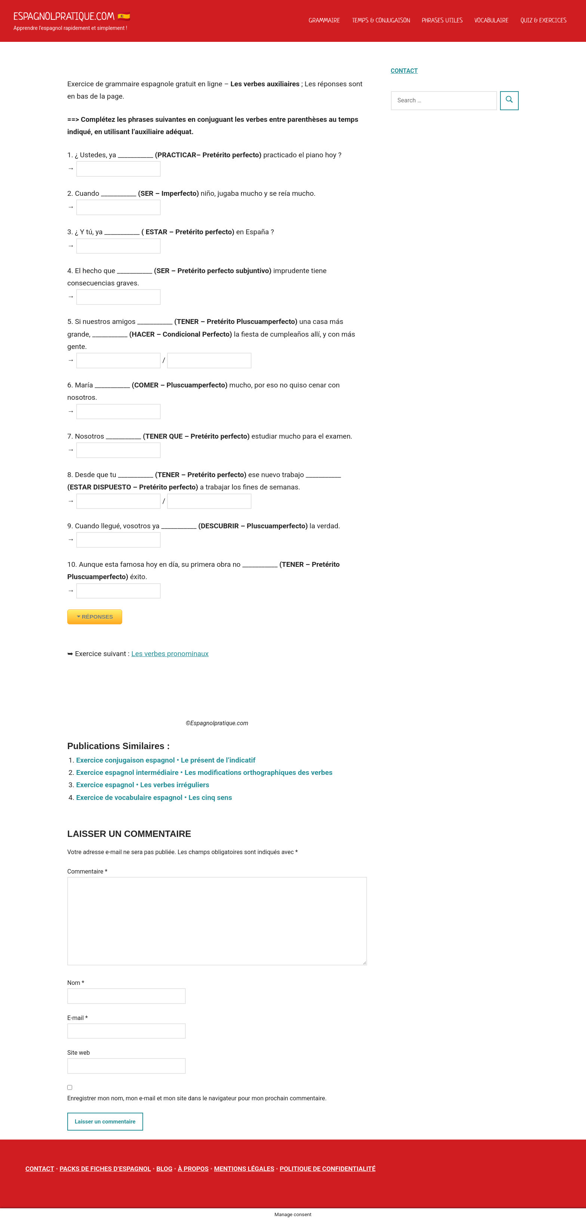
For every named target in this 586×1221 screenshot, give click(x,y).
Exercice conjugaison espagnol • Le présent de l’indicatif (166, 760)
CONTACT (404, 70)
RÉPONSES (97, 616)
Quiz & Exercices (544, 20)
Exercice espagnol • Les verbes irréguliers (142, 784)
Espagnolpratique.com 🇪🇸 (71, 16)
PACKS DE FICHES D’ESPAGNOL (105, 1168)
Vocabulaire (492, 20)
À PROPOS (193, 1168)
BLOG (164, 1168)
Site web (78, 1052)
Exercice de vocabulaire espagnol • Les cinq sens (154, 797)
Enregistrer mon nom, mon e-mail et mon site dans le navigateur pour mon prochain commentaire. (197, 1098)
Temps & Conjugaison (381, 20)
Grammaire (324, 20)
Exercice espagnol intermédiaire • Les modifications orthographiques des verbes (204, 772)
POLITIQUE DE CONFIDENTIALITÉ (327, 1168)
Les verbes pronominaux (170, 653)
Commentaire (87, 871)
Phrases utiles (442, 20)
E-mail (77, 1017)
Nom (75, 982)
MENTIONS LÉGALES (244, 1168)
